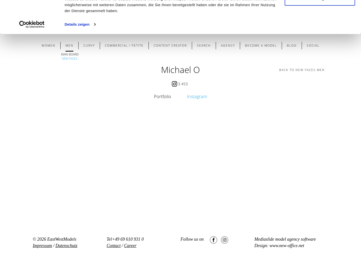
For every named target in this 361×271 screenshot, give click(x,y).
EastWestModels (61, 239)
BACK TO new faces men (302, 70)
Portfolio (162, 96)
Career (130, 245)
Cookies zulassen (319, 13)
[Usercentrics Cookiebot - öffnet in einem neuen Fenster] (31, 55)
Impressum (42, 245)
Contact (114, 245)
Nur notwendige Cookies (320, 29)
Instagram (197, 96)
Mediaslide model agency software (285, 239)
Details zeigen (77, 55)
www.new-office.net (287, 245)
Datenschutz (66, 245)
